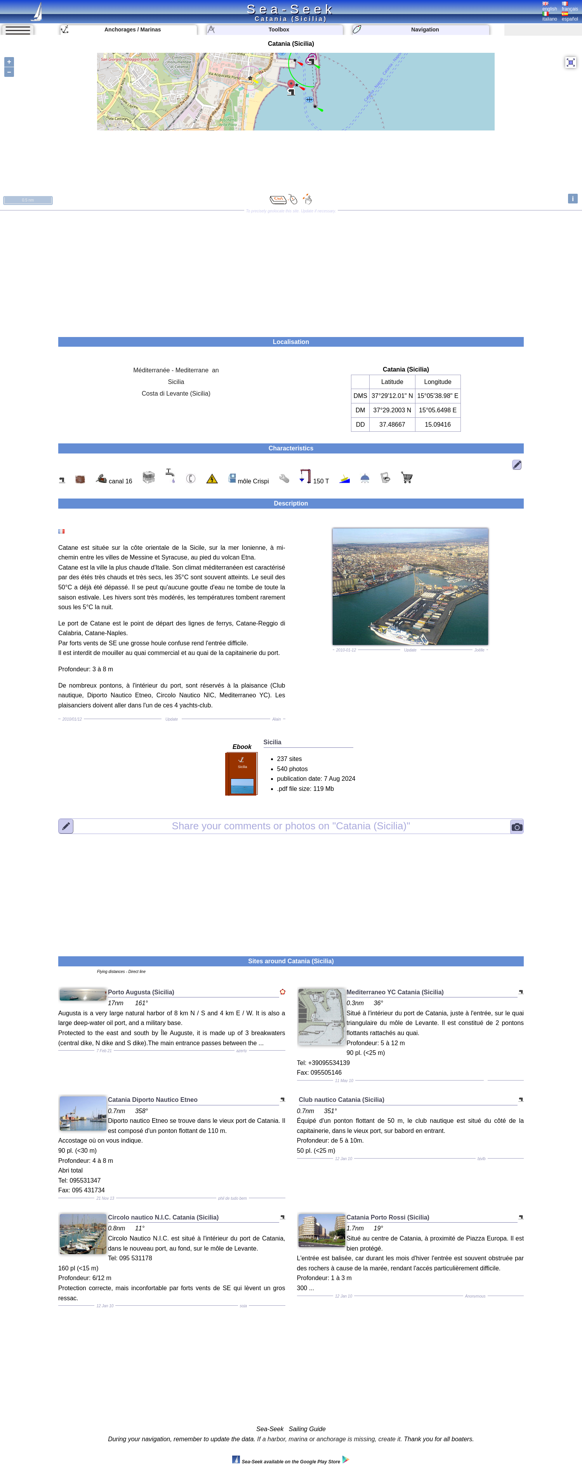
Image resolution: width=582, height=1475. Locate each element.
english (549, 7)
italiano (549, 17)
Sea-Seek (291, 9)
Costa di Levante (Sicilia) (176, 393)
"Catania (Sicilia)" (291, 826)
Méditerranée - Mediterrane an (176, 370)
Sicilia (176, 382)
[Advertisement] (291, 271)
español (570, 17)
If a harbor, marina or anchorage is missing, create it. (329, 1439)
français (570, 7)
